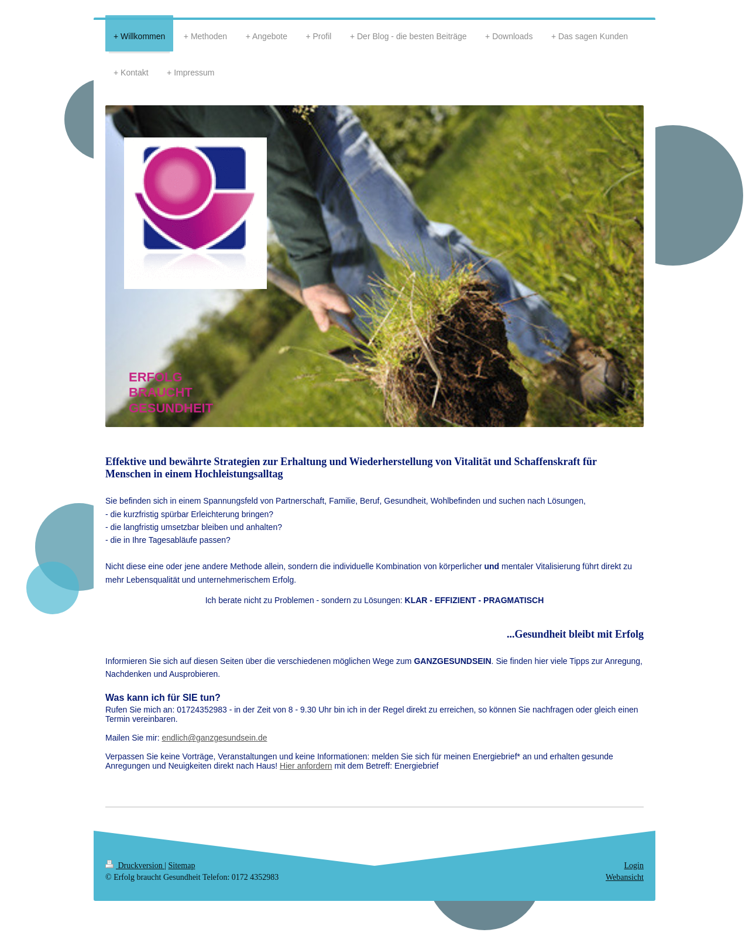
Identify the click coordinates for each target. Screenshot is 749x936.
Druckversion (134, 865)
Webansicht (625, 877)
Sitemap (182, 865)
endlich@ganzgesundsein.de (214, 737)
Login (634, 865)
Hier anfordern (306, 765)
